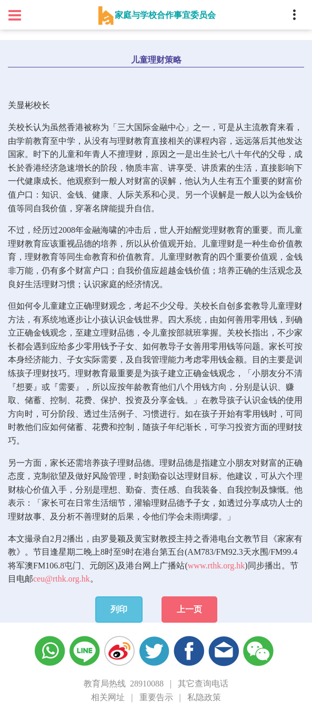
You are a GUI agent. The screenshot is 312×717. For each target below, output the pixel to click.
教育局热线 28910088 (124, 683)
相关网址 (108, 697)
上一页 (189, 609)
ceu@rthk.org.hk (61, 578)
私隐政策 (204, 697)
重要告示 (156, 697)
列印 (118, 609)
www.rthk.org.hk (216, 565)
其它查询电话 (203, 683)
